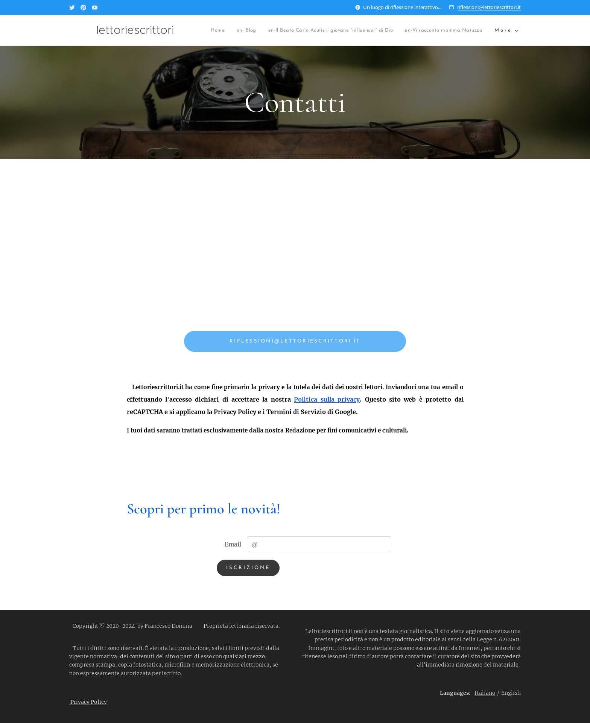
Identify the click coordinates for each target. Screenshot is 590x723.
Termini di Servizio (296, 412)
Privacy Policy (235, 412)
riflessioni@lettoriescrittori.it (489, 7)
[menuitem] (222, 30)
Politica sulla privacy (327, 399)
